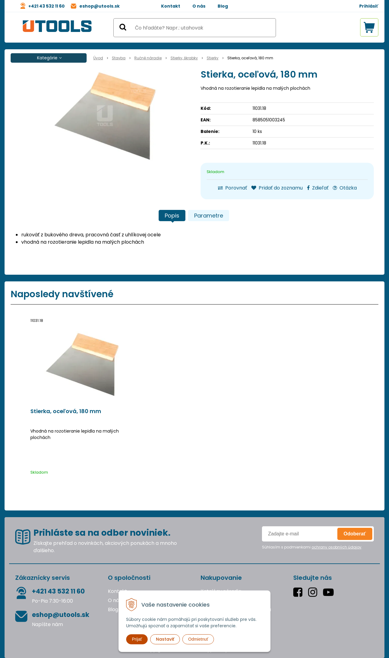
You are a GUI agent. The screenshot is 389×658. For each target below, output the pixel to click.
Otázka (345, 187)
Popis (172, 215)
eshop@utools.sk (99, 6)
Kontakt (170, 6)
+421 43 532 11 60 (46, 6)
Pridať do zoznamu (277, 187)
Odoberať (355, 533)
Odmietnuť (198, 639)
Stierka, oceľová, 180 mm (65, 411)
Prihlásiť (368, 6)
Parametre (208, 215)
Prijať (137, 639)
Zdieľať (318, 187)
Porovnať (232, 187)
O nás (198, 6)
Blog (223, 6)
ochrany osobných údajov (336, 547)
